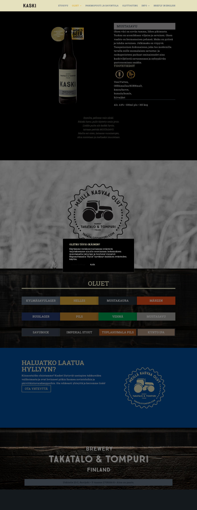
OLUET (75, 6)
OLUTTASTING (130, 6)
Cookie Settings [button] (78, 264)
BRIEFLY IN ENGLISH (164, 6)
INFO (144, 6)
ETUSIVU (63, 6)
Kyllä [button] (92, 264)
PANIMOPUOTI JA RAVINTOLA (102, 6)
